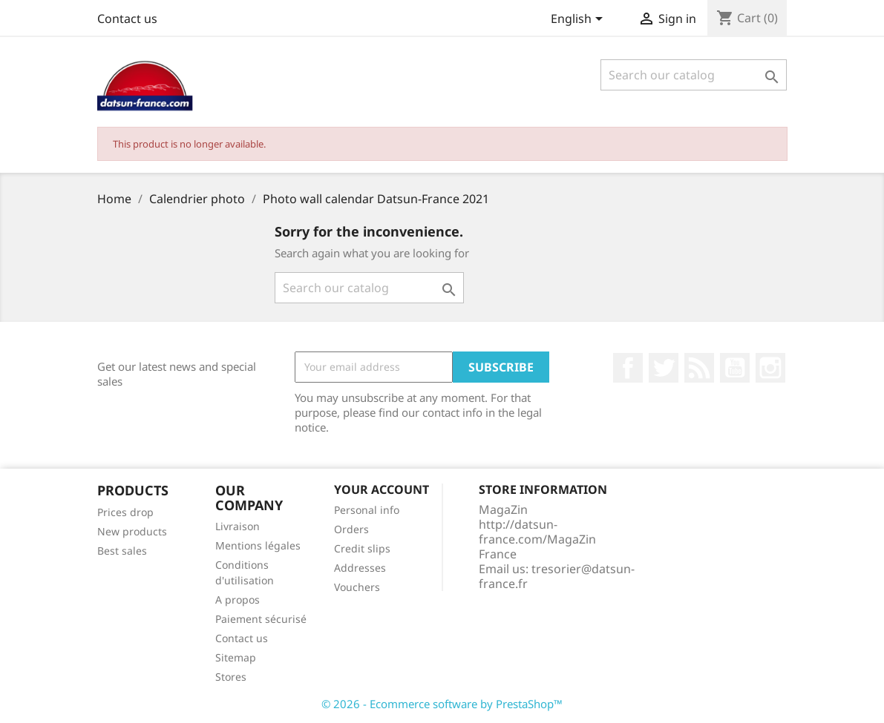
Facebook (628, 368)
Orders (351, 529)
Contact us (127, 18)
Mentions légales (258, 545)
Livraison (237, 526)
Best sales (122, 551)
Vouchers (357, 587)
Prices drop (125, 512)
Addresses (360, 568)
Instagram (770, 368)
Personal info (366, 510)
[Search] (693, 74)
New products (132, 531)
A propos (237, 599)
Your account (381, 489)
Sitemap (235, 657)
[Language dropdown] (579, 20)
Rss (699, 368)
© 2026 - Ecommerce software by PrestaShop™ (442, 703)
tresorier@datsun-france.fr (557, 576)
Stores (230, 677)
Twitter (663, 368)
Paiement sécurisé (261, 619)
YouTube (735, 368)
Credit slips (362, 548)
